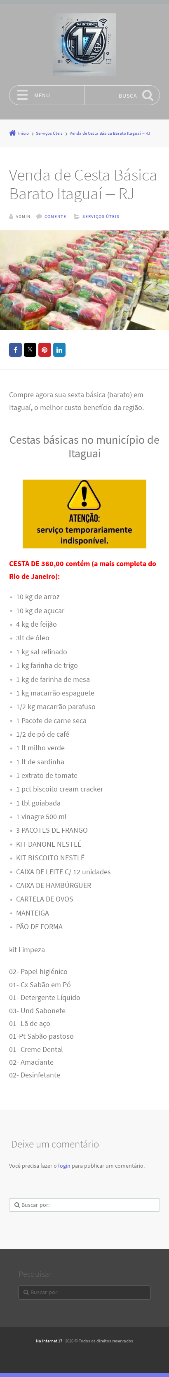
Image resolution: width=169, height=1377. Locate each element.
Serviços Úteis (101, 216)
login (64, 1165)
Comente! (56, 216)
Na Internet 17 (49, 1340)
